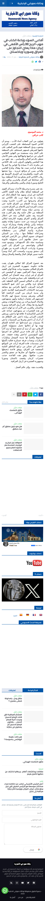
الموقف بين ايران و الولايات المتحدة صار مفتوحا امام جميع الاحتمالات (13, 446)
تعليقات (12, 690)
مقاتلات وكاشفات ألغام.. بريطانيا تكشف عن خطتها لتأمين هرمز (24, 772)
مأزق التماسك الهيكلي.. (15, 411)
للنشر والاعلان (30, 897)
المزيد (15, 615)
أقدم (4, 515)
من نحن (20, 897)
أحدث (40, 515)
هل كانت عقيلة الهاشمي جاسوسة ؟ (13, 738)
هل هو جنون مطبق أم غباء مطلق (12, 427)
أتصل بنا (12, 897)
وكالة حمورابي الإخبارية (30, 3)
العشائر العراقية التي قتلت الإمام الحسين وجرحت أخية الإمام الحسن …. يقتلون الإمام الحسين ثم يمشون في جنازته (13, 720)
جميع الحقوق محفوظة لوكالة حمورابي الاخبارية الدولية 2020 (22, 892)
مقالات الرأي (26, 36)
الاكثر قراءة (33, 690)
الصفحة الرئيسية (37, 36)
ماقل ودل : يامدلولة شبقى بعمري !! (13, 699)
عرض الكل (5, 402)
